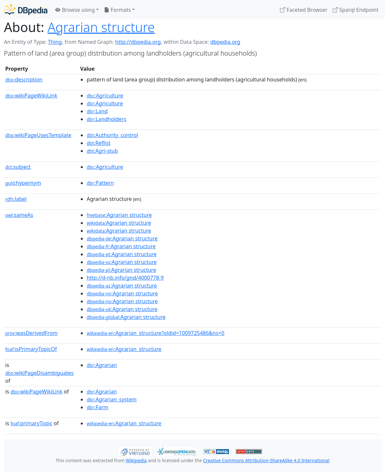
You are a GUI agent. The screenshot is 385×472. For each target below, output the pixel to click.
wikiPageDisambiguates (39, 372)
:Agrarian (102, 365)
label (16, 198)
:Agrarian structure (119, 215)
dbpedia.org (225, 41)
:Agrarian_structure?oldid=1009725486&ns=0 (155, 333)
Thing (55, 41)
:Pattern (100, 182)
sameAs (19, 215)
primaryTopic (31, 423)
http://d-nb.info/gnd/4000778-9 (125, 277)
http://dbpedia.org (138, 41)
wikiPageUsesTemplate (38, 135)
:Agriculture (105, 95)
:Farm (97, 407)
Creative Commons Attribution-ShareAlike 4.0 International (266, 460)
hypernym (23, 182)
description (24, 79)
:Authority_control (112, 135)
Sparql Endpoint (355, 9)
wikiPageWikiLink (31, 95)
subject (18, 166)
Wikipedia (136, 460)
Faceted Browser (303, 9)
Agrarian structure (101, 27)
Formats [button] (117, 9)
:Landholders (106, 119)
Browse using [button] (75, 9)
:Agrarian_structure (124, 349)
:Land (97, 111)
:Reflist (99, 143)
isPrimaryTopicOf (31, 349)
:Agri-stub (102, 150)
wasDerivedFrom (31, 333)
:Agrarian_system (112, 399)
